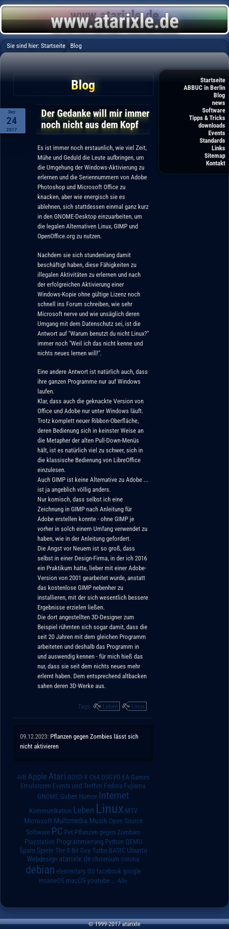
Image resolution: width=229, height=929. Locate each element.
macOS (76, 881)
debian (40, 869)
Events (216, 133)
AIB (21, 777)
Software (213, 110)
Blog (219, 95)
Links (218, 148)
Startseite (212, 80)
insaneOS (51, 880)
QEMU (133, 842)
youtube (98, 880)
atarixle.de (75, 859)
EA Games (136, 777)
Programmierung (80, 841)
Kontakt (215, 163)
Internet (114, 795)
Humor (88, 796)
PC (57, 831)
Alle (122, 880)
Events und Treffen (77, 786)
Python (114, 842)
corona (130, 859)
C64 (94, 777)
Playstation (40, 842)
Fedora (113, 786)
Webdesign (42, 859)
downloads (211, 125)
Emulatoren (35, 786)
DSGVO (111, 777)
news (218, 102)
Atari (57, 776)
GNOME (48, 796)
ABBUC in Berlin (204, 87)
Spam (27, 850)
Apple (37, 776)
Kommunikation (50, 811)
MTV (131, 811)
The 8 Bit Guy (73, 850)
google (132, 871)
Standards (212, 140)
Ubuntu (137, 850)
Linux (138, 706)
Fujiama (135, 786)
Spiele (45, 850)
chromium (105, 859)
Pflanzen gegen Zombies (107, 832)
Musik (98, 820)
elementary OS (75, 871)
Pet (68, 832)
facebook (108, 871)
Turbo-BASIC (108, 850)
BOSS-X (78, 777)
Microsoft (38, 820)
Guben (68, 796)
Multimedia (71, 820)
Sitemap (214, 155)
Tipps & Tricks (207, 118)
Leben (110, 706)
